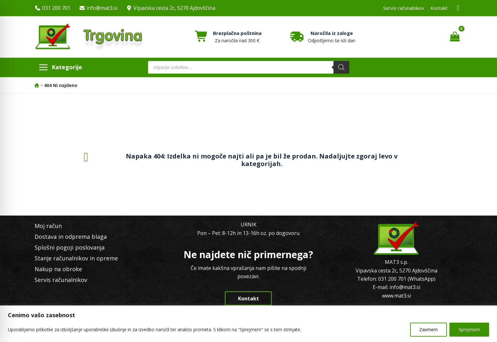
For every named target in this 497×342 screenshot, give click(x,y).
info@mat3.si (102, 7)
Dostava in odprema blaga (71, 236)
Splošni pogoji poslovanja (70, 247)
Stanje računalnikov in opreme (76, 258)
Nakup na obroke (58, 269)
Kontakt (439, 8)
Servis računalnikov (403, 8)
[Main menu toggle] (60, 67)
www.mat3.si (396, 295)
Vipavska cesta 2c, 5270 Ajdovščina (174, 7)
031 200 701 (56, 7)
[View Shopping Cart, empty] (454, 37)
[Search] (341, 67)
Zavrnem (428, 329)
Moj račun (48, 226)
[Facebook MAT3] (458, 8)
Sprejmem (469, 329)
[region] (248, 323)
